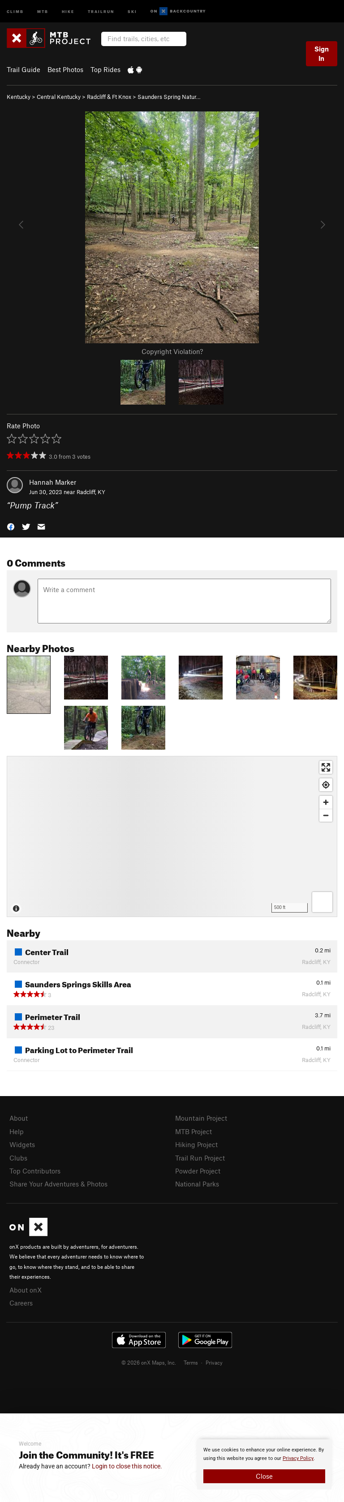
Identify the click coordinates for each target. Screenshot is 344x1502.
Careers (21, 1303)
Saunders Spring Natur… (169, 96)
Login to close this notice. (127, 1466)
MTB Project (193, 1131)
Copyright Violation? (172, 351)
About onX (25, 1290)
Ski (132, 11)
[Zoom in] (325, 802)
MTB (42, 11)
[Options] (322, 902)
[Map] (172, 836)
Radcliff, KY (91, 491)
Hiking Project (196, 1144)
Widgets (22, 1144)
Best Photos (65, 69)
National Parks (197, 1184)
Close (264, 1476)
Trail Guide (23, 69)
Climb (15, 11)
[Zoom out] (325, 815)
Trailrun (101, 11)
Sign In (321, 53)
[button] (11, 526)
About (18, 1118)
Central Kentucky (59, 96)
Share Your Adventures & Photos (58, 1184)
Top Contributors (34, 1171)
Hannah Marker (52, 482)
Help (16, 1131)
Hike (68, 11)
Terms (191, 1362)
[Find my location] (325, 784)
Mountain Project (201, 1118)
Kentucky (18, 96)
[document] (264, 1464)
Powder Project (197, 1171)
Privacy (214, 1362)
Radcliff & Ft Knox (109, 96)
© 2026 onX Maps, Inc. (148, 1362)
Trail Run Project (200, 1158)
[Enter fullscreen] (325, 767)
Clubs (18, 1158)
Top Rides (105, 69)
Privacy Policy (298, 1458)
